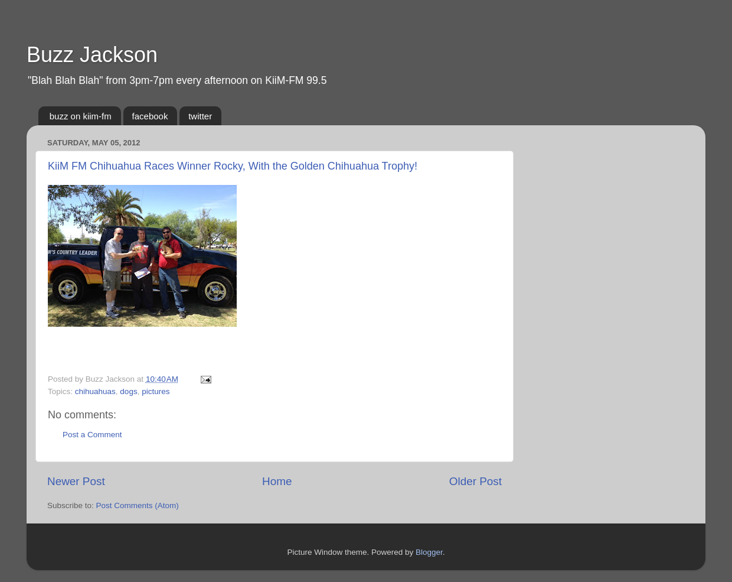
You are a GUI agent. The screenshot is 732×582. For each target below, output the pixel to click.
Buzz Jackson (92, 55)
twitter (200, 116)
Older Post (475, 481)
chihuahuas (95, 391)
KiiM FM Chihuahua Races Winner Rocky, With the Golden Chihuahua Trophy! (232, 166)
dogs (128, 391)
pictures (155, 391)
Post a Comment (92, 434)
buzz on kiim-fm (81, 116)
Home (277, 481)
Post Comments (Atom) (137, 505)
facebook (150, 116)
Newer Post (76, 481)
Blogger (429, 552)
